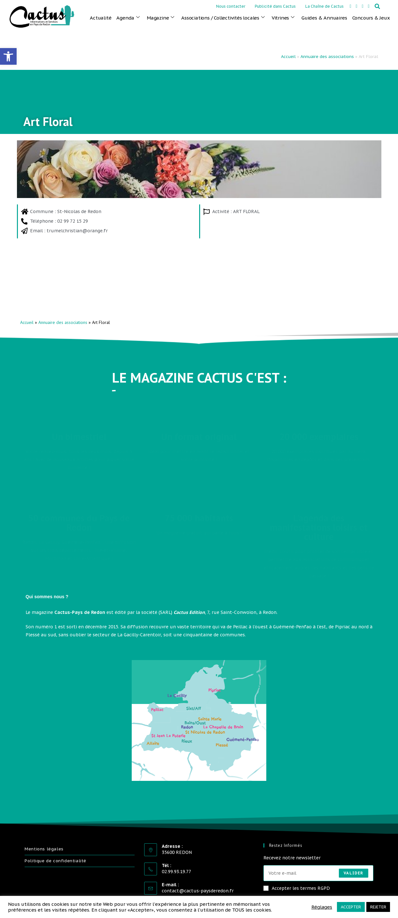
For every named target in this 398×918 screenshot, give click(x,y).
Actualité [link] (100, 18)
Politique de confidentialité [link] (55, 861)
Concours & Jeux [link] (371, 18)
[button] (377, 6)
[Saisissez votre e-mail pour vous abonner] (318, 873)
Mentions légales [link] (44, 849)
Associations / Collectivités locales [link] (223, 17)
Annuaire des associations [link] (327, 56)
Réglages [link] (321, 907)
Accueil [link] (288, 56)
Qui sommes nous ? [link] (47, 596)
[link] (8, 56)
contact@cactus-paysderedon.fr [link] (198, 891)
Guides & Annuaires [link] (324, 18)
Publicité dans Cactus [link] (275, 6)
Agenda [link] (128, 17)
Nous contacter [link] (230, 6)
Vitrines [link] (283, 17)
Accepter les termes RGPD (296, 888)
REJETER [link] (378, 907)
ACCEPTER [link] (351, 907)
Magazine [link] (160, 17)
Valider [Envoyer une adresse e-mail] (353, 873)
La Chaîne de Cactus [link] (324, 6)
